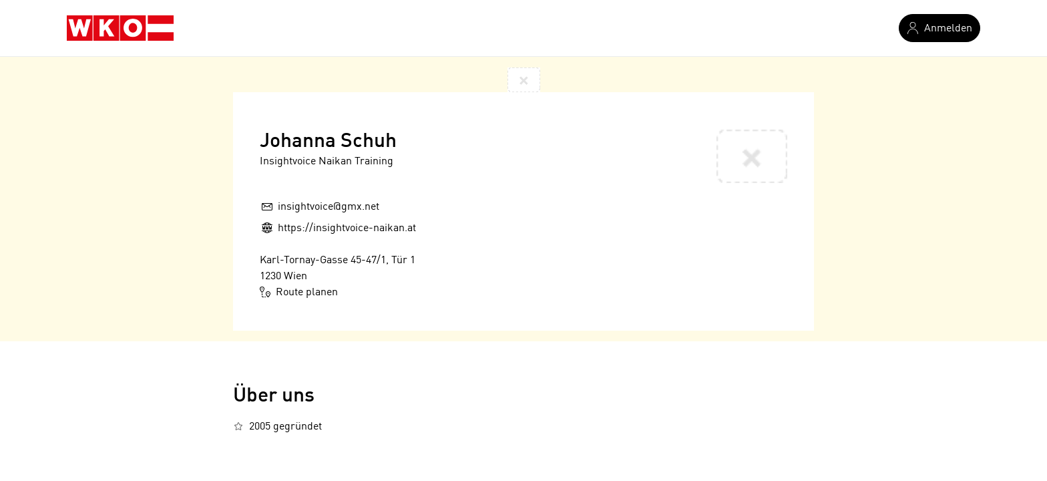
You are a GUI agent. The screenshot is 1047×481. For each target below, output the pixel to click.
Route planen (299, 292)
